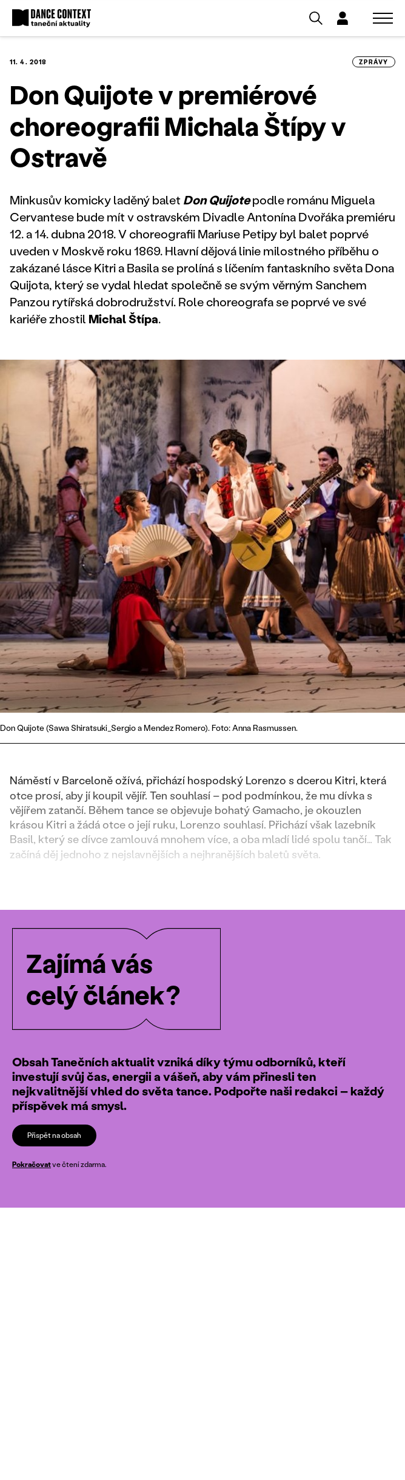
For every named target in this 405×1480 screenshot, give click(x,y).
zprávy (374, 62)
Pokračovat (31, 1164)
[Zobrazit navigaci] (383, 18)
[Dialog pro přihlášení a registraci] (342, 18)
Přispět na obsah (54, 1135)
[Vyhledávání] (316, 18)
